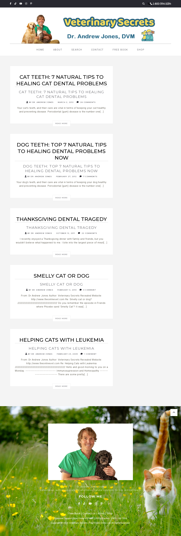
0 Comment (88, 290)
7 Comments (88, 176)
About (57, 49)
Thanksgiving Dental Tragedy (61, 227)
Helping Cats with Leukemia (61, 348)
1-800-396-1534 (162, 4)
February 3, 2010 (67, 290)
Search (76, 49)
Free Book (120, 49)
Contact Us (89, 513)
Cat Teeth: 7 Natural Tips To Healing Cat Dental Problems (61, 94)
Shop (140, 49)
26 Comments (86, 102)
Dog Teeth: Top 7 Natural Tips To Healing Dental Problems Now (61, 168)
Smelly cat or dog (61, 284)
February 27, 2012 (66, 176)
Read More (61, 123)
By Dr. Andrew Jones (39, 102)
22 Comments (87, 233)
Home (40, 49)
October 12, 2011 (65, 233)
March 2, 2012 (65, 102)
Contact (97, 49)
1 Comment (89, 354)
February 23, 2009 (67, 354)
